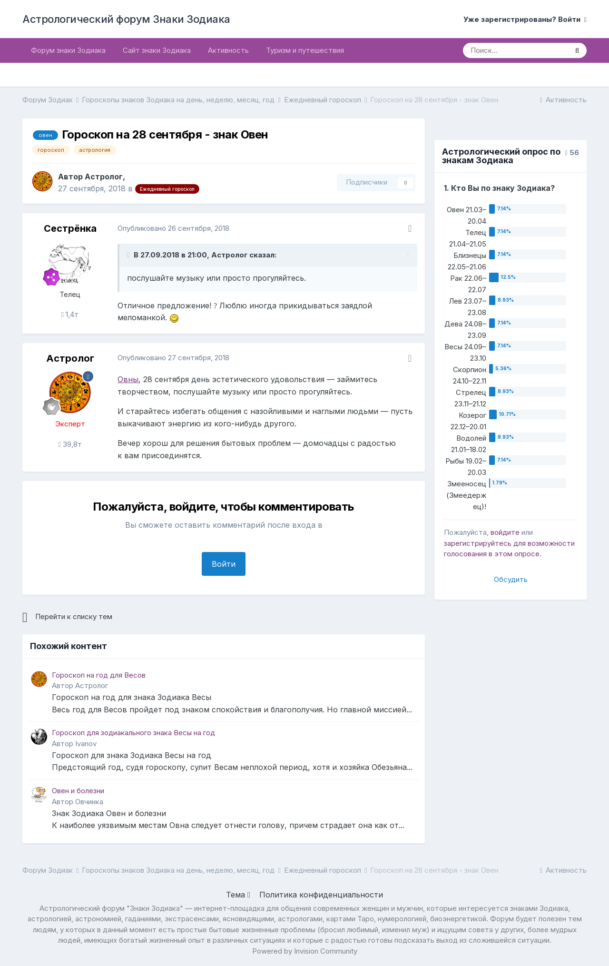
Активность (228, 50)
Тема (238, 894)
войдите (505, 532)
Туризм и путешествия (305, 50)
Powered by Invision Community (304, 951)
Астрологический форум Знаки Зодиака (126, 19)
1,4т (70, 314)
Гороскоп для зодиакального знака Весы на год (133, 732)
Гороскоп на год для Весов (99, 675)
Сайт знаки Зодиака (157, 50)
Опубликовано (173, 228)
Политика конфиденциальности (321, 894)
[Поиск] (515, 50)
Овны (128, 379)
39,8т (69, 444)
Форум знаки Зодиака (68, 50)
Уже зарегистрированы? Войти (525, 19)
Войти (224, 564)
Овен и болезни (78, 790)
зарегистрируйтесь (477, 543)
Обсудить (511, 579)
